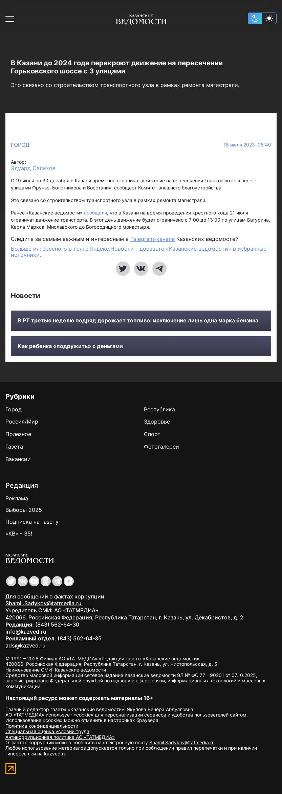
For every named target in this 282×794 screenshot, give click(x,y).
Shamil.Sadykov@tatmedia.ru (43, 603)
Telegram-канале (152, 238)
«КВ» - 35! (18, 533)
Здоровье (157, 421)
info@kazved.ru (25, 631)
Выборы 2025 (23, 509)
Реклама (16, 498)
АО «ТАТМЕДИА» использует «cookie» (49, 715)
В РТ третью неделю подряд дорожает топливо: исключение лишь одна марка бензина (138, 320)
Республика (159, 409)
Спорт (152, 434)
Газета (14, 446)
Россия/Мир (21, 421)
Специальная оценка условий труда (47, 731)
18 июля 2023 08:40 (247, 145)
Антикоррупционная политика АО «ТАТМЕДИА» (60, 737)
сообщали (95, 212)
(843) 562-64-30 (57, 624)
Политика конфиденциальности (41, 726)
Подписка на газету (32, 521)
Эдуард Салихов (33, 168)
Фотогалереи (161, 446)
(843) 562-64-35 (80, 638)
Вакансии (18, 459)
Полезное (18, 434)
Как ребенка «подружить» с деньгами (70, 346)
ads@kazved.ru (25, 645)
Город (20, 144)
